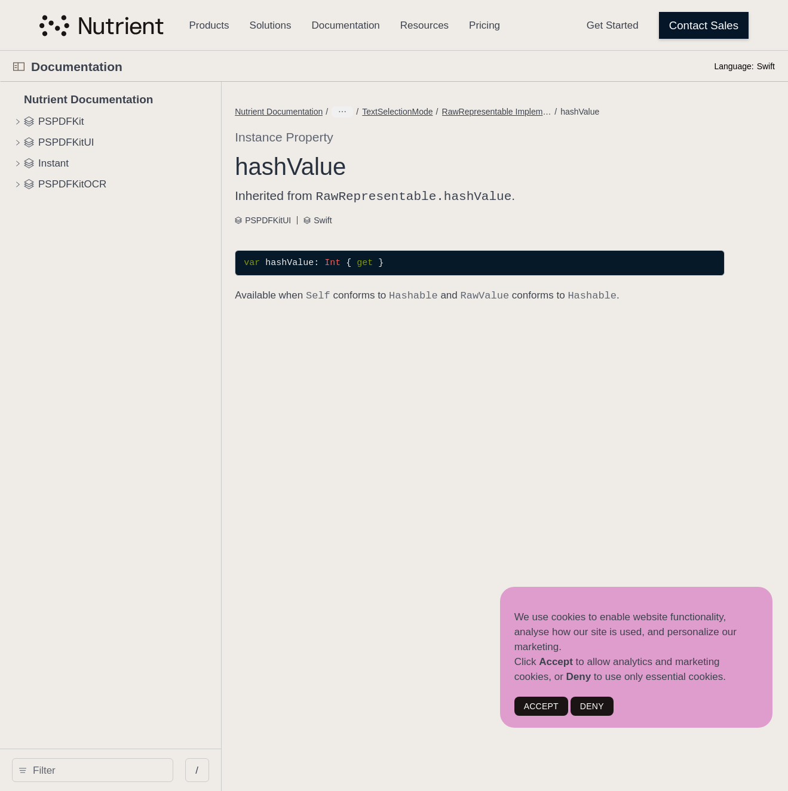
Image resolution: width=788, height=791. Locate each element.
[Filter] (105, 770)
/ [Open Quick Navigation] (214, 770)
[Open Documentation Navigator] (18, 66)
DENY (592, 706)
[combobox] (105, 770)
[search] (101, 770)
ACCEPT (541, 706)
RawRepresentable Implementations (469, 111)
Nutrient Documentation (331, 111)
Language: (733, 66)
